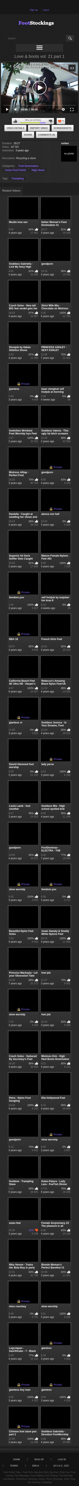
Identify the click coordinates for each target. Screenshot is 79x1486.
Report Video (39, 128)
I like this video (15, 121)
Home (16, 1459)
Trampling (18, 178)
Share (28, 134)
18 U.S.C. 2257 (61, 1465)
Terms (14, 1465)
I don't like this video (50, 121)
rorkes (65, 143)
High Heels (38, 170)
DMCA (35, 1465)
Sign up (34, 10)
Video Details (15, 128)
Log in (46, 10)
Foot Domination (29, 166)
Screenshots (62, 128)
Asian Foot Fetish (15, 170)
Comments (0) (46, 134)
